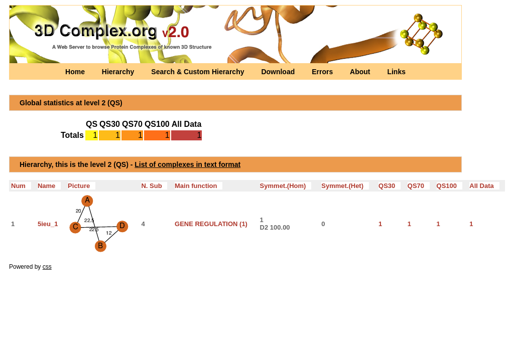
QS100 (449, 186)
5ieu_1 (48, 224)
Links (396, 72)
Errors (323, 72)
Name (49, 186)
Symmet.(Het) (345, 186)
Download (279, 72)
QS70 (419, 186)
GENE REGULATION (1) (211, 224)
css (47, 266)
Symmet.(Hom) (286, 186)
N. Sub (154, 186)
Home (76, 72)
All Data (484, 186)
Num (21, 186)
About (361, 72)
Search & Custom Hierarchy (198, 72)
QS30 (389, 186)
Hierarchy (119, 72)
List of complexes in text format (187, 164)
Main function (198, 186)
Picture (81, 186)
